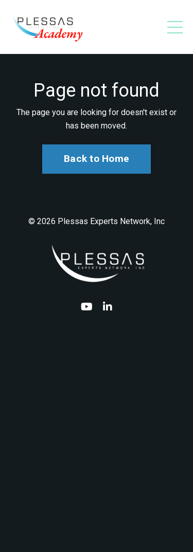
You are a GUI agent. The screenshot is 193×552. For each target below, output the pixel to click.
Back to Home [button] (96, 158)
